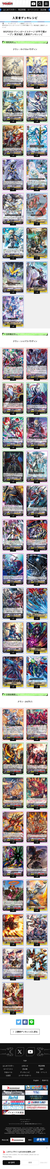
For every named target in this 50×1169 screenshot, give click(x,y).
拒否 (30, 1162)
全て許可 (11, 1162)
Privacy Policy (7, 1157)
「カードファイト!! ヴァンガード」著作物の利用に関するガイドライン (25, 1123)
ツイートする (18, 1022)
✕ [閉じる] (47, 1148)
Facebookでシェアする (25, 1022)
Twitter (19, 1051)
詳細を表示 (43, 1162)
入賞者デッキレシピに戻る (26, 1032)
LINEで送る (31, 1022)
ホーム (3, 23)
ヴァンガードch (33, 3)
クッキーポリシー (25, 1121)
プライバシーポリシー (25, 1119)
